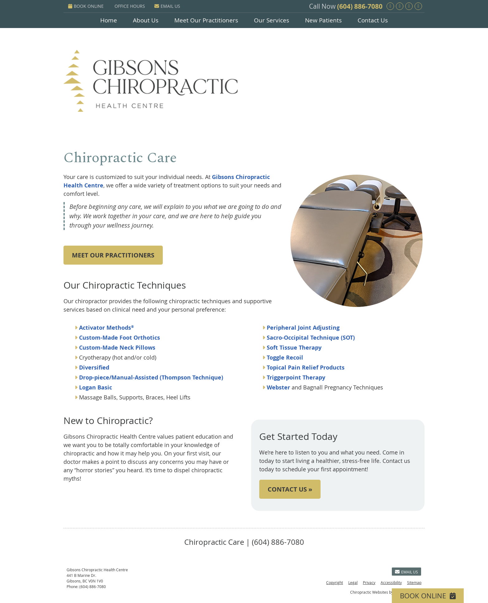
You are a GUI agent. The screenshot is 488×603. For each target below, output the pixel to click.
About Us (145, 20)
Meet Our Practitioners (206, 20)
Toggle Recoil (284, 357)
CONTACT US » (290, 489)
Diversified (94, 367)
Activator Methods (106, 328)
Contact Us (373, 20)
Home (108, 20)
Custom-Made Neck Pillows (116, 347)
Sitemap (414, 582)
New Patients (323, 20)
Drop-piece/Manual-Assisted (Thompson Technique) (151, 377)
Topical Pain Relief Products (305, 367)
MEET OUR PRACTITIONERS (113, 255)
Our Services (271, 20)
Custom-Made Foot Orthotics (119, 338)
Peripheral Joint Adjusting (303, 328)
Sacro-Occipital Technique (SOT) (311, 338)
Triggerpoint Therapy (295, 377)
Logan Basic (95, 387)
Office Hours (130, 6)
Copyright (334, 582)
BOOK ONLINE (86, 6)
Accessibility (391, 582)
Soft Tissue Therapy (293, 347)
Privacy (369, 582)
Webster (277, 387)
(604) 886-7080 (359, 6)
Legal (353, 582)
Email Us (167, 6)
